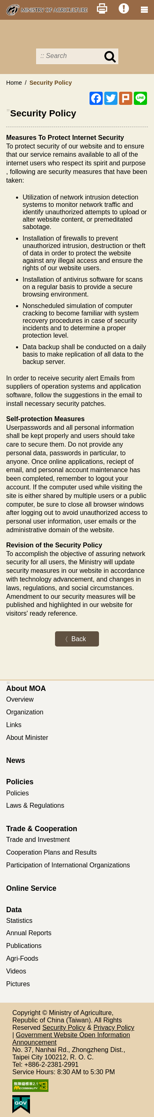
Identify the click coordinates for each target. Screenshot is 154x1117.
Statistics (19, 920)
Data (14, 910)
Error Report (124, 8)
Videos (16, 971)
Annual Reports (28, 932)
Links (13, 724)
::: (8, 110)
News (15, 760)
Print (102, 8)
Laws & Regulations (35, 805)
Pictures (18, 983)
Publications (23, 945)
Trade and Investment (38, 839)
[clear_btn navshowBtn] (144, 10)
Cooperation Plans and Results (51, 852)
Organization (25, 712)
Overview (20, 699)
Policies (20, 782)
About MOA (26, 688)
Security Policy (63, 1027)
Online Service (31, 888)
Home (14, 82)
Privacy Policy (113, 1027)
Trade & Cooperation (41, 829)
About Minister (27, 737)
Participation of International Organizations (68, 865)
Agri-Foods (22, 958)
